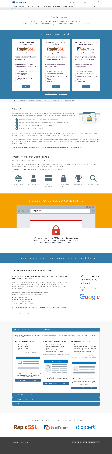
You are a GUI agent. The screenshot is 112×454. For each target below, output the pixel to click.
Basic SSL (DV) (23, 100)
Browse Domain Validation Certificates (28, 380)
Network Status (56, 6)
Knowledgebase (46, 6)
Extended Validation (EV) (67, 100)
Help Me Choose (63, 94)
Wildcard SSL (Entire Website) (36, 100)
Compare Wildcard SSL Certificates (22, 314)
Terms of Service (24, 442)
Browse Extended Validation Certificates (83, 388)
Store (27, 6)
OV (72, 133)
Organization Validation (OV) (52, 100)
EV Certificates (80, 133)
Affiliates (64, 6)
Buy (26, 87)
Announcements (36, 6)
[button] (56, 330)
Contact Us (71, 6)
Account (95, 6)
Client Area (21, 6)
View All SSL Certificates (51, 94)
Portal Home (15, 9)
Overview (16, 100)
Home (15, 6)
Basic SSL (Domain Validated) (21, 133)
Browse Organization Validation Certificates (56, 383)
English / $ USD (94, 442)
